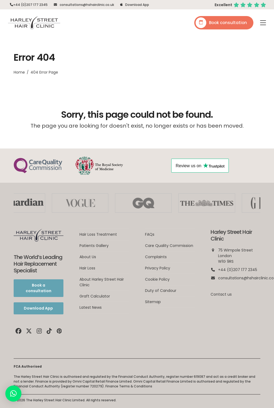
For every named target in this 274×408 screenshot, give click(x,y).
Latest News (90, 307)
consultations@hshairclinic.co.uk (87, 4)
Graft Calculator (94, 296)
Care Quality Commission (169, 245)
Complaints (156, 257)
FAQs (149, 234)
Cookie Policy (157, 279)
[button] (263, 22)
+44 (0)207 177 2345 (30, 4)
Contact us (221, 294)
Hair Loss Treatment (98, 234)
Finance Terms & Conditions (128, 386)
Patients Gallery (94, 245)
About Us (87, 257)
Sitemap (153, 301)
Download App (137, 4)
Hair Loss (87, 268)
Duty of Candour (160, 290)
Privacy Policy (157, 268)
